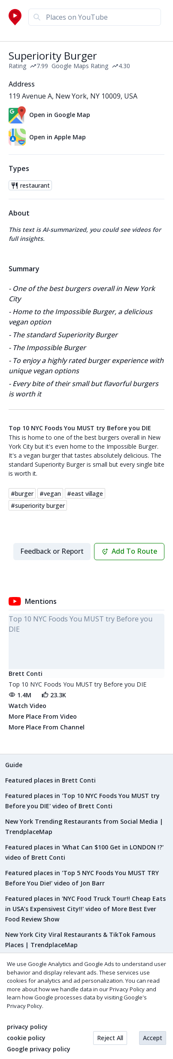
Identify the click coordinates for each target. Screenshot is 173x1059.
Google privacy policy (38, 1049)
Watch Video (27, 706)
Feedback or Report (52, 551)
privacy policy (27, 1027)
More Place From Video (43, 716)
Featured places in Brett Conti (50, 780)
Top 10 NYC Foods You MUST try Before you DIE (80, 428)
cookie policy (26, 1038)
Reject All (110, 1038)
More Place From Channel (47, 727)
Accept (152, 1038)
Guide (13, 765)
